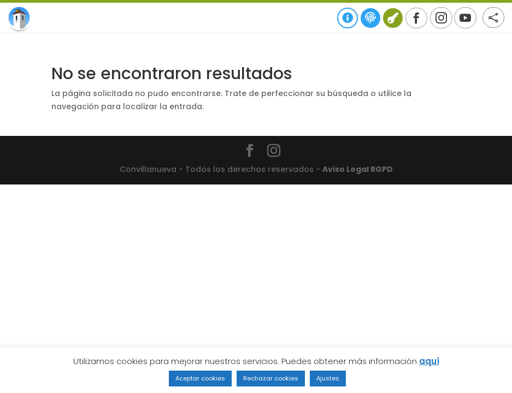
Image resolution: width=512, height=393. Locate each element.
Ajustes (327, 378)
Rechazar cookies (270, 378)
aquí (429, 361)
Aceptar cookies (200, 378)
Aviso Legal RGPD (357, 169)
